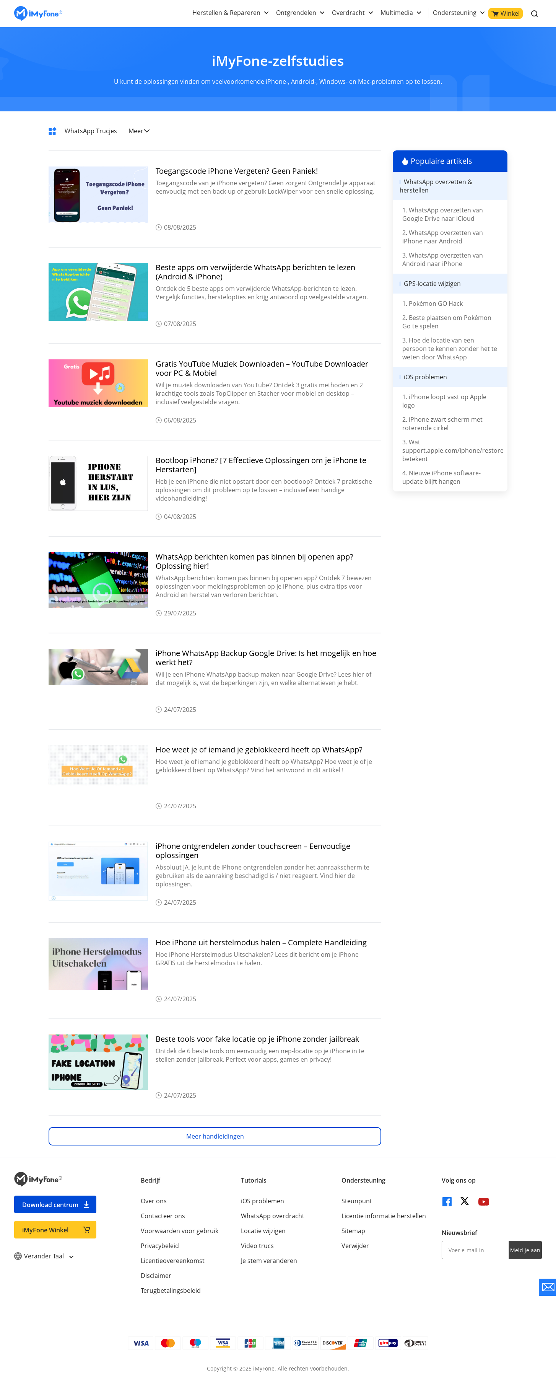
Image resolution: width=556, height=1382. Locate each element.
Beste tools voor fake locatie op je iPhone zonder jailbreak (257, 1039)
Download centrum (50, 1205)
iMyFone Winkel (45, 1230)
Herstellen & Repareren (226, 12)
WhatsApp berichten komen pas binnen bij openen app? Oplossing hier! (254, 561)
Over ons (154, 1201)
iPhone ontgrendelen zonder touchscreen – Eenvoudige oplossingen (253, 851)
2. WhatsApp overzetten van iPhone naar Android (442, 236)
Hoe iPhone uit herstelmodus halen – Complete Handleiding (261, 942)
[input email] (475, 1250)
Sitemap (353, 1231)
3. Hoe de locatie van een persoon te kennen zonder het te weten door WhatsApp (449, 348)
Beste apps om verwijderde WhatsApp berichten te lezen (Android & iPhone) (255, 272)
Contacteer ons (163, 1216)
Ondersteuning (454, 12)
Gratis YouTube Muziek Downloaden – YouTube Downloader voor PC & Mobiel (262, 368)
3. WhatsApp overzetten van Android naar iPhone (442, 259)
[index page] (38, 13)
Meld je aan (525, 1250)
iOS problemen (262, 1201)
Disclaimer (156, 1275)
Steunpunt (356, 1201)
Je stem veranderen (269, 1260)
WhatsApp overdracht (272, 1216)
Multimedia (396, 12)
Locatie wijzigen (263, 1231)
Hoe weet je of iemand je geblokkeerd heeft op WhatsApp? (259, 749)
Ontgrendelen (296, 12)
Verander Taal (43, 1256)
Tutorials (254, 1180)
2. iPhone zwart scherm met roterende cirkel (442, 423)
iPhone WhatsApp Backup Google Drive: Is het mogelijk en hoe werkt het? (266, 658)
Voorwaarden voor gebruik (179, 1231)
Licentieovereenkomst (173, 1260)
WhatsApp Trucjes (91, 131)
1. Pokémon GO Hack (432, 303)
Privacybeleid (160, 1246)
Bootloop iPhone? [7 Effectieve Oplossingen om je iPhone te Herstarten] (261, 465)
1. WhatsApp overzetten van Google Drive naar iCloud (442, 214)
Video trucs (257, 1246)
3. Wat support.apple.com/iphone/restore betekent (453, 450)
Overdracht (348, 12)
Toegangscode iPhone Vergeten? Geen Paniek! (237, 171)
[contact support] (547, 1287)
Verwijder (355, 1246)
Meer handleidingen (215, 1136)
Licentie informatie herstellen (383, 1216)
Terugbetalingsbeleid (171, 1290)
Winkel (505, 13)
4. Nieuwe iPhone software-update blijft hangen (441, 477)
